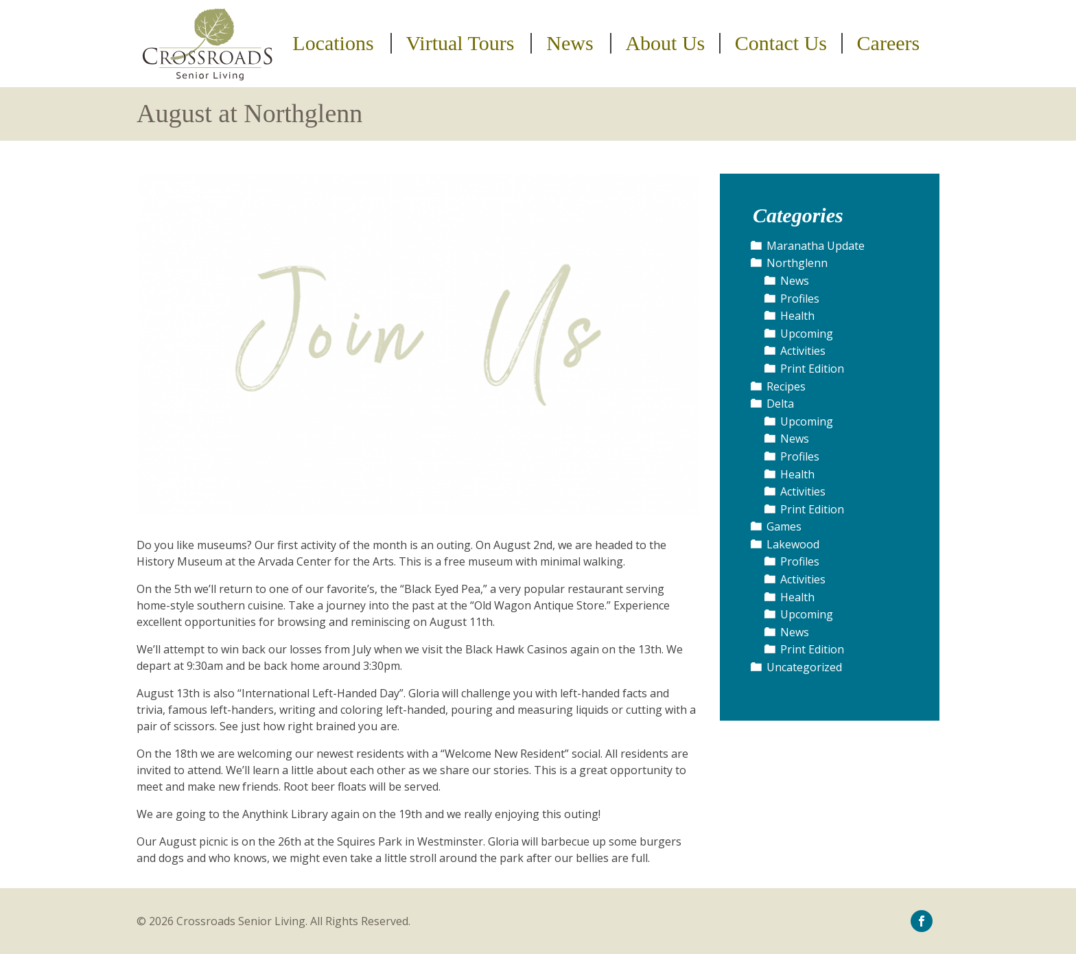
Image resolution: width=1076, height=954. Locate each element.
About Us (665, 43)
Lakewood (793, 544)
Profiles (799, 298)
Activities (803, 350)
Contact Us (781, 43)
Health (797, 315)
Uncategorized (804, 667)
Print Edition (812, 368)
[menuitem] (335, 43)
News (569, 43)
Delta (780, 403)
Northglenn (797, 262)
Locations (332, 43)
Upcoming (806, 333)
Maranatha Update (816, 245)
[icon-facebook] (922, 920)
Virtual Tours (460, 43)
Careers (888, 43)
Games (784, 526)
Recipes (786, 386)
